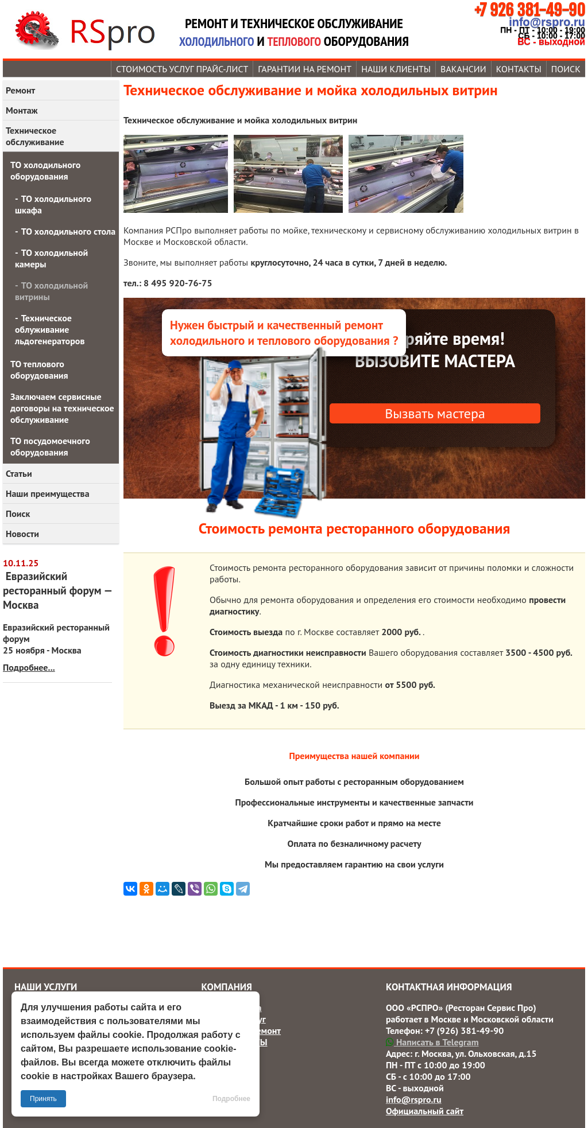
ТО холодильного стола (68, 231)
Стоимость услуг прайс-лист (182, 69)
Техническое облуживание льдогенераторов (49, 329)
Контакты (518, 69)
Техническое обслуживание (35, 136)
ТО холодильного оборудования (45, 170)
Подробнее (231, 1099)
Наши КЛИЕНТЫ (396, 69)
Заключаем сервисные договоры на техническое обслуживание (62, 408)
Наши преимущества (48, 493)
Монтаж (22, 110)
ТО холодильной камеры (51, 258)
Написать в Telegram (432, 1042)
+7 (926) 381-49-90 (464, 1030)
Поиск (566, 69)
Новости (22, 533)
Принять (43, 1099)
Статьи (19, 473)
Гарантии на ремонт (304, 69)
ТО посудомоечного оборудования (50, 446)
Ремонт (20, 90)
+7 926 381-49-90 (529, 10)
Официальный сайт (424, 1111)
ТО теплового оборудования (39, 369)
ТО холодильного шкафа (53, 204)
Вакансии (463, 69)
